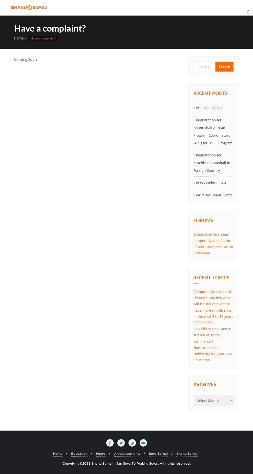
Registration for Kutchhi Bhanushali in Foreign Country (211, 163)
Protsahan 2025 (209, 107)
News (100, 453)
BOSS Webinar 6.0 (211, 182)
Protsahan (201, 253)
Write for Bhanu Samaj (214, 195)
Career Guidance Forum (213, 247)
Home (19, 38)
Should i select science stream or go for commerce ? (212, 334)
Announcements (127, 453)
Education (79, 453)
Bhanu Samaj (187, 453)
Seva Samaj (158, 453)
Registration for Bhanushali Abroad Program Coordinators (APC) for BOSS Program (212, 131)
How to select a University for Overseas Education (212, 353)
